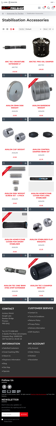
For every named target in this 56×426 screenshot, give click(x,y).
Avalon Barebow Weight (41, 107)
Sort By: (22, 29)
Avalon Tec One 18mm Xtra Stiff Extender (15, 287)
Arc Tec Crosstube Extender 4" (15, 63)
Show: (45, 29)
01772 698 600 (11, 331)
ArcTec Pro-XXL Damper (41, 62)
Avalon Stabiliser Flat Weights (41, 240)
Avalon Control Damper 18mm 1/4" (41, 150)
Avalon (15, 111)
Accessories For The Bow (15, 13)
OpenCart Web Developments (38, 394)
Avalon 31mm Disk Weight (15, 107)
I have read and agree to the (10, 420)
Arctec (15, 67)
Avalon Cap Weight (15, 149)
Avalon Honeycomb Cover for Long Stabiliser (41, 195)
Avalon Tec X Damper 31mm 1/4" (41, 287)
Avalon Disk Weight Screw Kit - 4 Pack (15, 194)
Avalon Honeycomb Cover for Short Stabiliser (15, 241)
